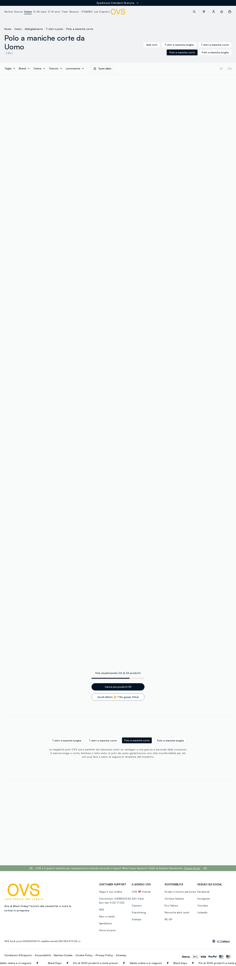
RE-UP (168, 919)
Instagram (203, 898)
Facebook (203, 891)
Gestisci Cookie (63, 955)
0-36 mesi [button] (39, 11)
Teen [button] (65, 11)
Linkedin (202, 912)
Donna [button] (18, 11)
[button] (204, 11)
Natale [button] (8, 11)
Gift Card (138, 898)
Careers (137, 905)
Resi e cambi (107, 916)
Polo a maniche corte (79, 28)
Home (7, 28)
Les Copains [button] (102, 11)
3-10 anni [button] (54, 11)
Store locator (107, 930)
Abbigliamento (34, 28)
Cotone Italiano (174, 898)
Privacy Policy (104, 955)
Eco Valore (171, 905)
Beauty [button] (74, 11)
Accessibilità (43, 955)
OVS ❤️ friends (141, 891)
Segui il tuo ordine (110, 891)
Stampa (136, 919)
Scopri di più (192, 868)
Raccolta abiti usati (177, 912)
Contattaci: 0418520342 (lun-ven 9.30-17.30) (115, 900)
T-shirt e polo (54, 28)
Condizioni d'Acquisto (18, 955)
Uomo (18, 28)
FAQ (101, 909)
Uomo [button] (28, 11)
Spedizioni (105, 923)
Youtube (202, 905)
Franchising (139, 912)
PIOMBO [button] (87, 11)
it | (223, 941)
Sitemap (121, 955)
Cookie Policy (84, 955)
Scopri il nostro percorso (180, 891)
